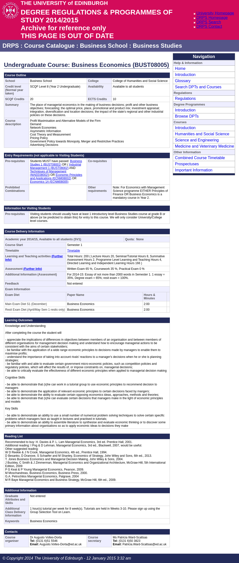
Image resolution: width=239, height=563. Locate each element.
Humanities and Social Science (202, 134)
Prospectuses (187, 164)
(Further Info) (32, 269)
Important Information (193, 170)
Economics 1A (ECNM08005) (49, 181)
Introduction (185, 75)
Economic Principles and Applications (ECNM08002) (56, 176)
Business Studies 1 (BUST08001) (56, 162)
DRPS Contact (209, 26)
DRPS (10, 45)
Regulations (185, 98)
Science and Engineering (197, 140)
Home (180, 68)
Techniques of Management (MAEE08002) (48, 173)
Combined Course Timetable (200, 158)
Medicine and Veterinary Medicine (204, 146)
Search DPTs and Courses (198, 87)
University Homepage (215, 13)
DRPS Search (208, 22)
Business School (103, 45)
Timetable (73, 250)
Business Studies (157, 45)
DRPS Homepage (212, 17)
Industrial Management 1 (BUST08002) (55, 166)
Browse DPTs (187, 116)
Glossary (183, 81)
